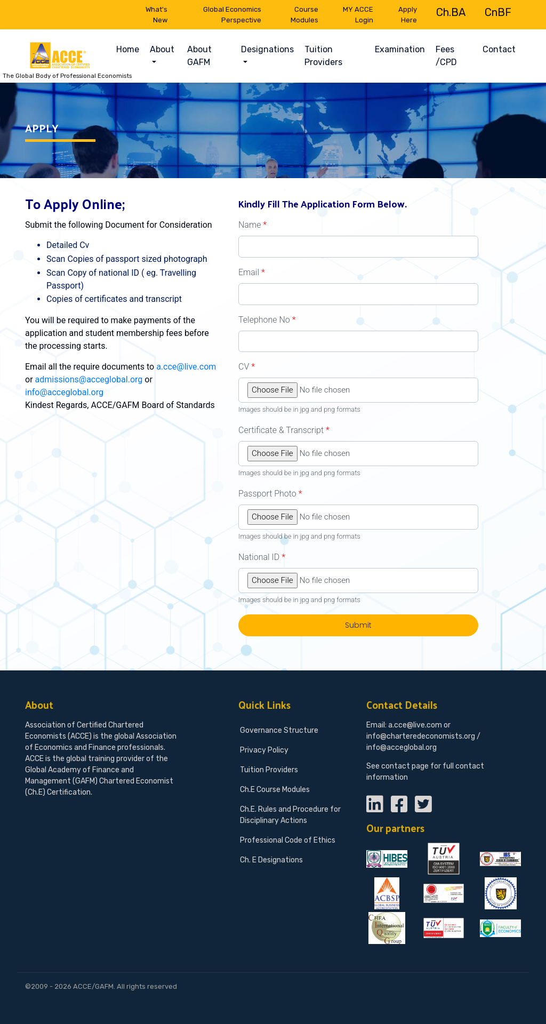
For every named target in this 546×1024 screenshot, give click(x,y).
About (162, 49)
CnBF (498, 12)
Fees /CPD (446, 55)
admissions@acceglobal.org (89, 379)
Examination (400, 49)
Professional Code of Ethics (287, 840)
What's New (156, 14)
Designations (267, 49)
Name (252, 225)
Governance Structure (279, 730)
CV (246, 367)
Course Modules (304, 14)
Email (251, 272)
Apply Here (407, 14)
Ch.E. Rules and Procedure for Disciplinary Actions (290, 815)
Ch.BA (450, 12)
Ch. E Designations (271, 860)
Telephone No (267, 320)
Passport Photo (270, 494)
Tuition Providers (323, 55)
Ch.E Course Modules (275, 789)
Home (130, 48)
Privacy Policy (264, 750)
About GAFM (199, 55)
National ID (261, 557)
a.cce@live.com (186, 367)
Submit (358, 625)
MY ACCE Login (358, 14)
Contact (499, 49)
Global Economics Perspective (232, 14)
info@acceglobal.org (64, 392)
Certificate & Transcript (284, 430)
